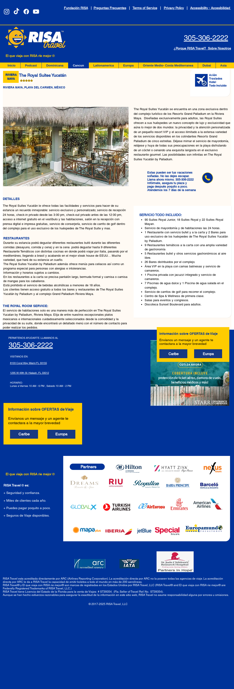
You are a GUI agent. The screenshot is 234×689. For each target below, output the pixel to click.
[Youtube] (36, 11)
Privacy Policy (174, 8)
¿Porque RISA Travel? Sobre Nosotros (202, 48)
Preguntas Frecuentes (110, 8)
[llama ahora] (207, 178)
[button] (173, 353)
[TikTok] (16, 11)
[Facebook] (26, 11)
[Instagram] (6, 11)
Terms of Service (145, 8)
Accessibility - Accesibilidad (210, 8)
